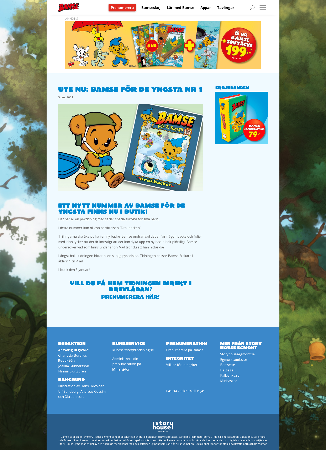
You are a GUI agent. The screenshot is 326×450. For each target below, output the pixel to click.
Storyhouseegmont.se (237, 354)
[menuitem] (123, 7)
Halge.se (226, 370)
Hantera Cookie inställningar (185, 391)
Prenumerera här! (130, 297)
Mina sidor (121, 369)
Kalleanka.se (230, 375)
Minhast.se (228, 381)
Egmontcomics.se (233, 359)
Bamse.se (227, 364)
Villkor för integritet (181, 364)
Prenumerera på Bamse (184, 350)
